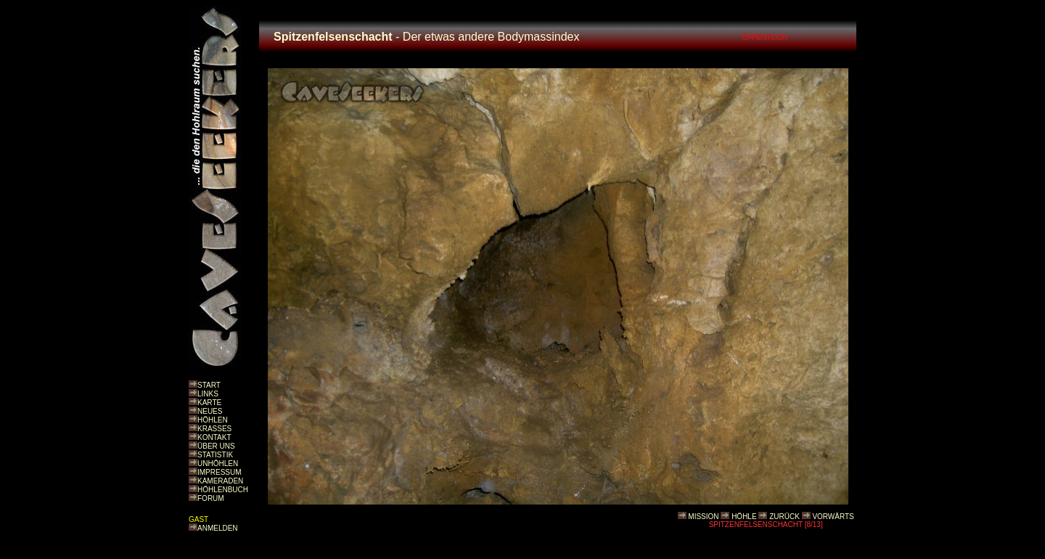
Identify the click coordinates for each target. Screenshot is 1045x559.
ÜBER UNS (216, 446)
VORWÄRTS (832, 517)
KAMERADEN (220, 481)
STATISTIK (215, 455)
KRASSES (214, 429)
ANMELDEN (217, 528)
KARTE (209, 403)
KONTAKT (214, 437)
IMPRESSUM (219, 472)
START (209, 385)
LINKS (207, 394)
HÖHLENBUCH (222, 490)
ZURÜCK (784, 517)
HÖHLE (744, 517)
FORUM (210, 498)
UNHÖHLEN (217, 464)
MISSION (703, 517)
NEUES (209, 411)
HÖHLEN (212, 420)
